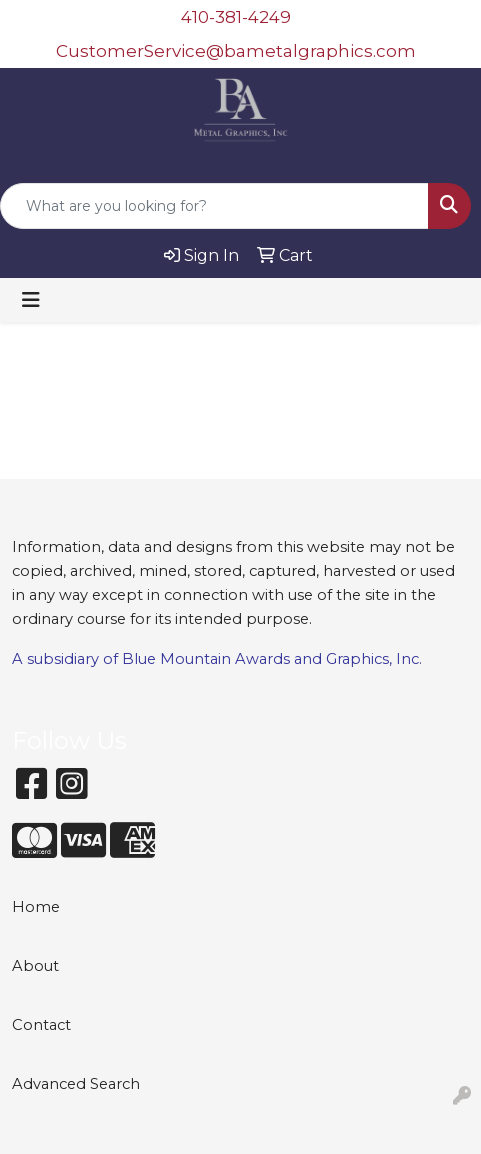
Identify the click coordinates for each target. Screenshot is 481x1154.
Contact (41, 1025)
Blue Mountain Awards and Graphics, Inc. (272, 659)
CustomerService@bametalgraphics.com (236, 51)
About (35, 966)
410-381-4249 (236, 17)
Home (36, 907)
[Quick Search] (214, 206)
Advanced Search (76, 1084)
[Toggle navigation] (31, 300)
